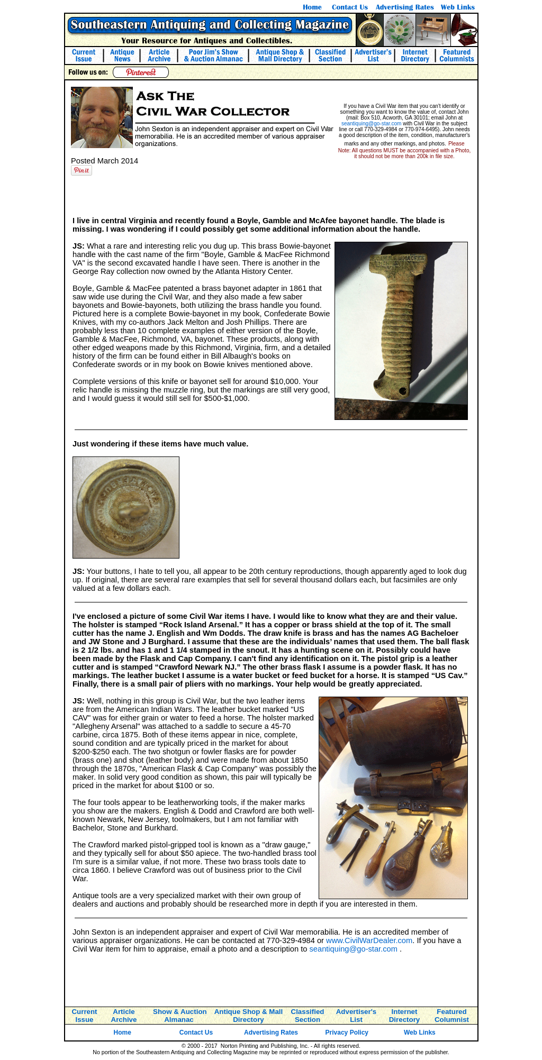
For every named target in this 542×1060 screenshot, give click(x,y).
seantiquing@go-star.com (371, 123)
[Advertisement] (271, 195)
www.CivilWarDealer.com (369, 940)
